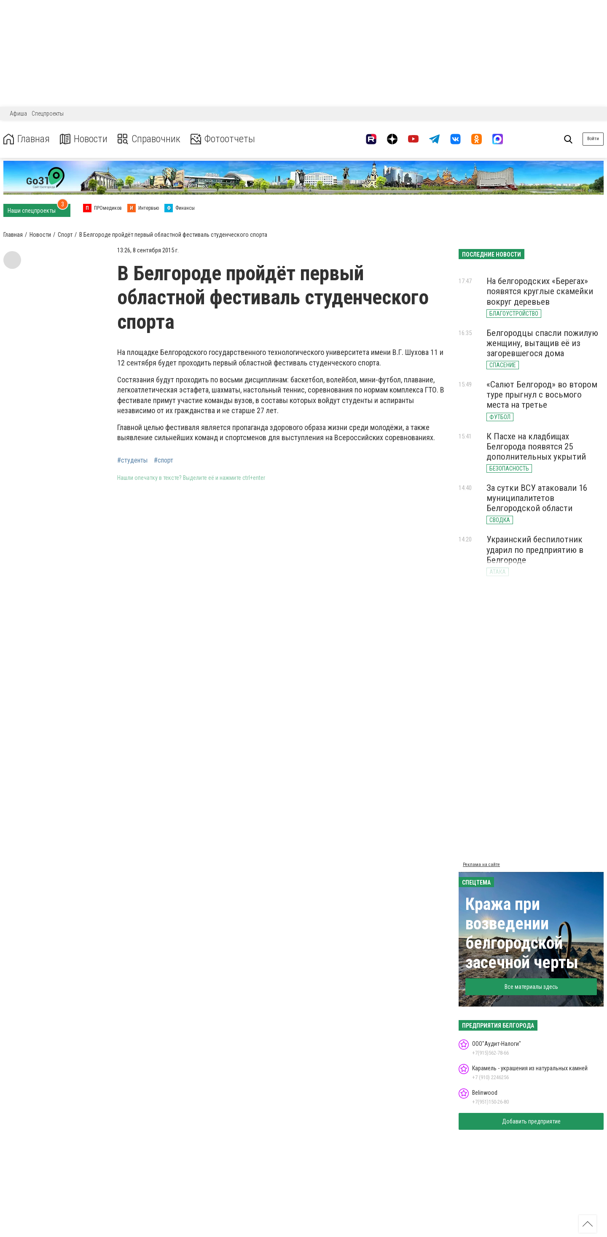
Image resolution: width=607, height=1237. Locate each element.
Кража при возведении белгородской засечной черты (521, 933)
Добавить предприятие (531, 1121)
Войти (593, 138)
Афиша (18, 113)
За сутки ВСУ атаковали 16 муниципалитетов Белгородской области (536, 498)
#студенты (132, 460)
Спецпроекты (48, 113)
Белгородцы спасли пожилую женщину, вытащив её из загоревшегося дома (542, 343)
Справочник (149, 139)
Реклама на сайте (481, 864)
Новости (83, 139)
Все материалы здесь (531, 986)
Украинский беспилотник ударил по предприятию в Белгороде (534, 549)
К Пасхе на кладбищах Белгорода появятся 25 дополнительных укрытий (536, 446)
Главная (26, 139)
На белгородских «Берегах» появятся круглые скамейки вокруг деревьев (539, 291)
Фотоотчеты (223, 139)
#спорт (163, 460)
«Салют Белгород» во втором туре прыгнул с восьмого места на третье (541, 394)
